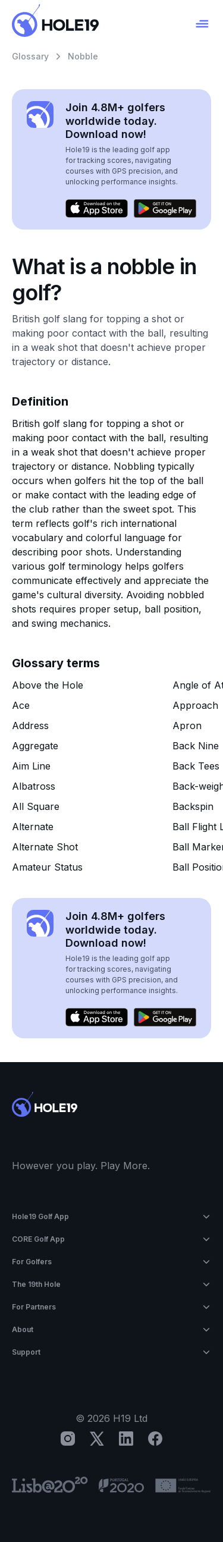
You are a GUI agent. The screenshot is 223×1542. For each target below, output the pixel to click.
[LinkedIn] (126, 1438)
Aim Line (31, 766)
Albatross (33, 786)
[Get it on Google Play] (165, 208)
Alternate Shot (45, 847)
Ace (21, 705)
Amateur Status (47, 867)
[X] (97, 1438)
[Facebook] (155, 1438)
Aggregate (35, 746)
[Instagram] (68, 1438)
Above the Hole (47, 685)
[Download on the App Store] (96, 208)
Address (30, 725)
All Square (35, 806)
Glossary (30, 56)
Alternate (33, 827)
